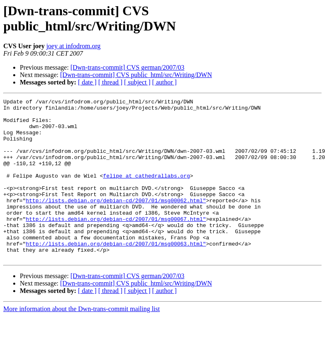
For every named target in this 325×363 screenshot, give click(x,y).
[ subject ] (137, 82)
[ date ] (87, 82)
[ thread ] (110, 82)
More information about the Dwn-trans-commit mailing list (81, 340)
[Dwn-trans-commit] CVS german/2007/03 (127, 67)
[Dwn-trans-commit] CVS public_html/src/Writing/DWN (136, 74)
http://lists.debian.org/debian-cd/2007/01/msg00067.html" (116, 243)
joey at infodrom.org (73, 45)
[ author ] (164, 82)
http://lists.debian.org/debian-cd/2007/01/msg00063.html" (116, 273)
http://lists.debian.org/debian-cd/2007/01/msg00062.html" (116, 221)
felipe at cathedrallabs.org (146, 191)
